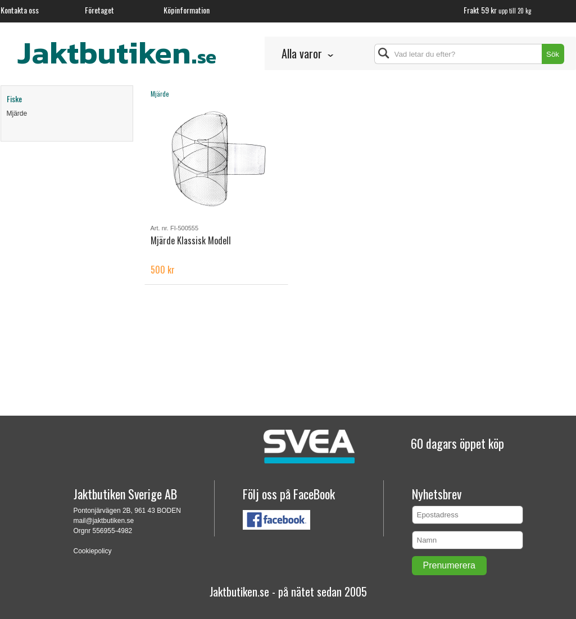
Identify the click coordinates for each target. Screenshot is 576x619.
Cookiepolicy (93, 551)
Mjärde (17, 113)
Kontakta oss (20, 10)
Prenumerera (449, 565)
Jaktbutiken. (116, 52)
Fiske (14, 98)
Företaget (99, 10)
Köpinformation (187, 10)
